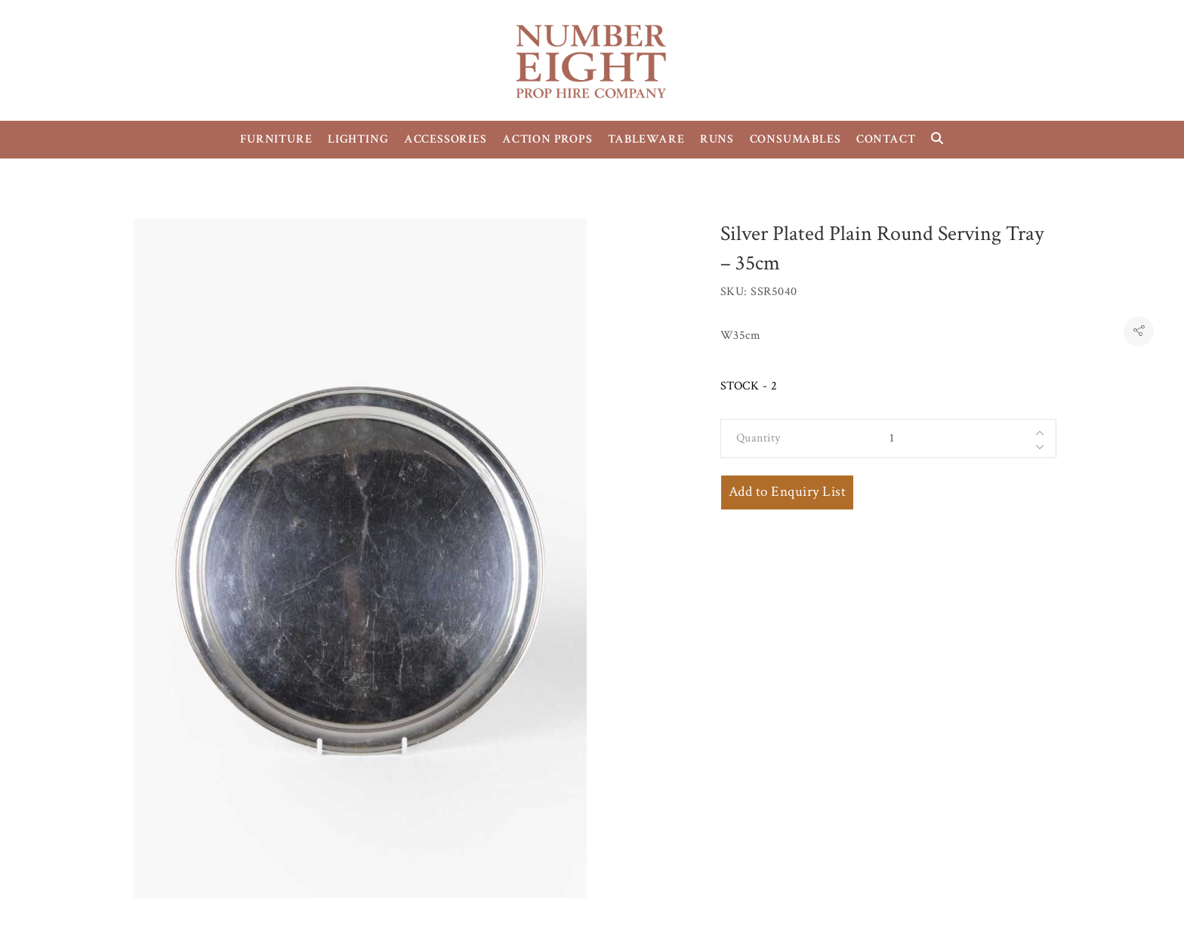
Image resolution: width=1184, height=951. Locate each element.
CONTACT (886, 139)
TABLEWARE (646, 139)
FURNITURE (276, 139)
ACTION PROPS (547, 139)
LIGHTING (358, 139)
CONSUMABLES (795, 139)
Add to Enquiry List (787, 491)
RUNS (717, 139)
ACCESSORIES (445, 139)
